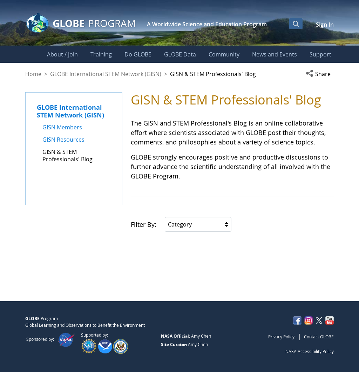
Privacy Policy (281, 336)
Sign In (325, 24)
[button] (320, 74)
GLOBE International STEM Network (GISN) (105, 74)
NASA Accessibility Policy (309, 351)
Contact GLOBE (319, 336)
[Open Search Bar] (296, 23)
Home (33, 74)
